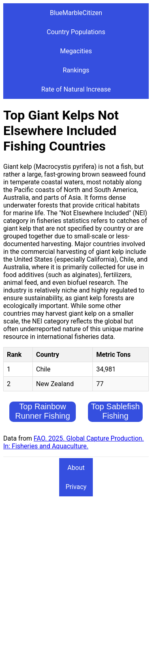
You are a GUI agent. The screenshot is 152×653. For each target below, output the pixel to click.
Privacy (76, 487)
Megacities (76, 51)
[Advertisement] (76, 573)
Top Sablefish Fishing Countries (115, 416)
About (76, 468)
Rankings (76, 70)
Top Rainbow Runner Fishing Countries (42, 416)
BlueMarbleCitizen (76, 13)
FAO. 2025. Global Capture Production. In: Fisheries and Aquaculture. (73, 442)
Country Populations (76, 32)
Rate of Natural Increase (76, 89)
